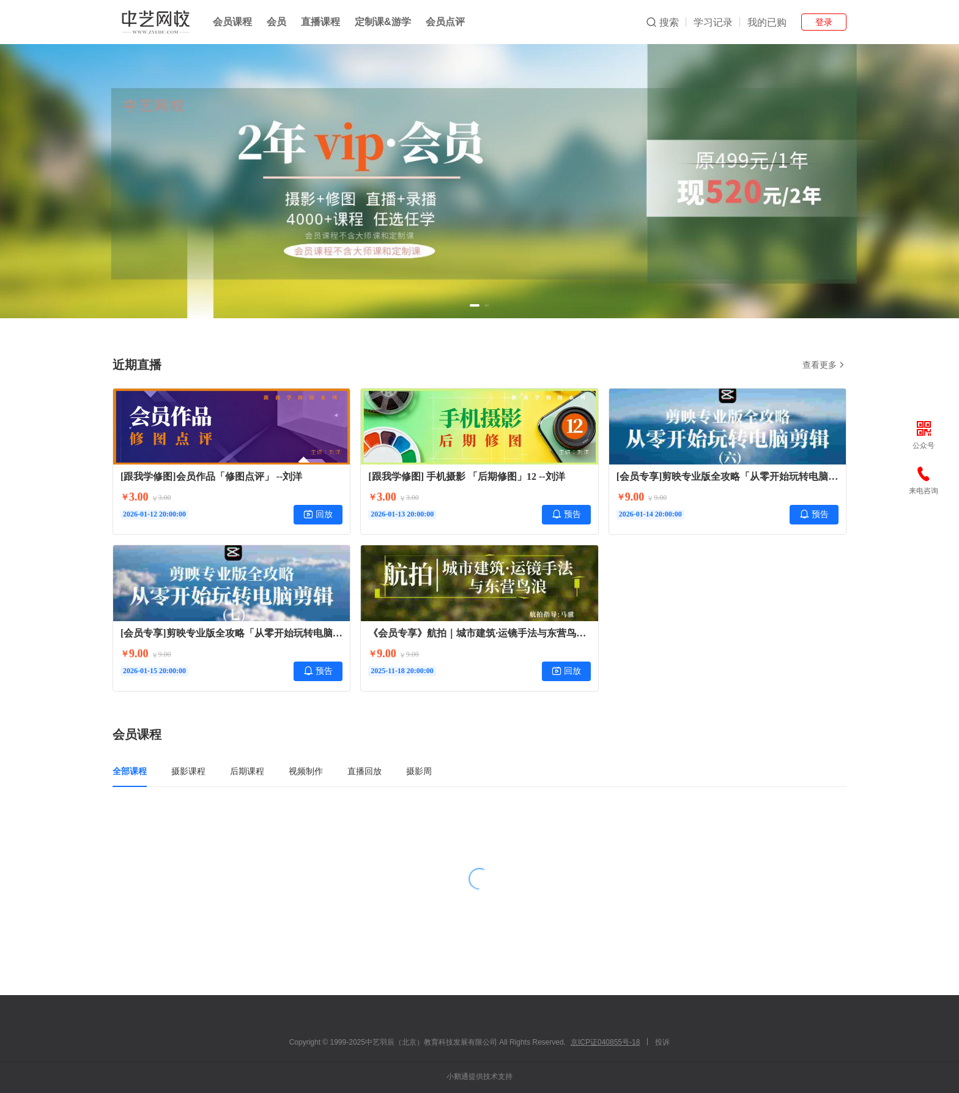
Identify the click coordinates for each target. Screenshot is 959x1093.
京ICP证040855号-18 (605, 1042)
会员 (276, 22)
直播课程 (320, 22)
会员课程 (232, 22)
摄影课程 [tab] (188, 771)
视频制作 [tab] (306, 771)
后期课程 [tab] (247, 771)
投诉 (662, 1042)
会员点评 (445, 22)
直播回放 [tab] (364, 771)
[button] (475, 305)
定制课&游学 (383, 22)
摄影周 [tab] (419, 771)
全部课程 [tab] (130, 771)
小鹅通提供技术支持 (479, 1076)
